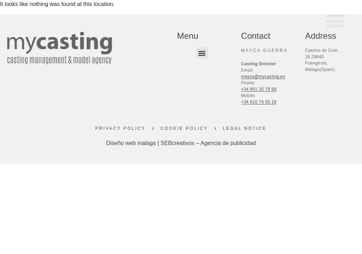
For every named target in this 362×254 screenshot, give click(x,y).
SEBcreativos (177, 143)
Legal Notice (245, 128)
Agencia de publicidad (228, 143)
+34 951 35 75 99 (258, 89)
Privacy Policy (120, 128)
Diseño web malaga (131, 143)
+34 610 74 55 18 (258, 101)
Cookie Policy (184, 128)
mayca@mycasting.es (263, 76)
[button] (202, 53)
